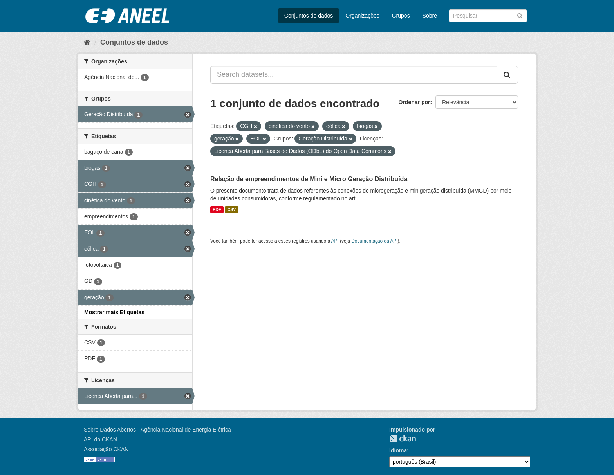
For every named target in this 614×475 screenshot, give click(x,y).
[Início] (87, 42)
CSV (232, 209)
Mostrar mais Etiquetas (114, 312)
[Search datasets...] (353, 75)
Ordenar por (414, 102)
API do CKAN (100, 439)
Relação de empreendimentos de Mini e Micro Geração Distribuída (308, 179)
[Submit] (519, 15)
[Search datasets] (488, 15)
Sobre (430, 16)
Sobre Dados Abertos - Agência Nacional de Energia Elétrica (157, 429)
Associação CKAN (106, 449)
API (335, 241)
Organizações (362, 16)
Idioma (398, 450)
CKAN (402, 438)
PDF (217, 209)
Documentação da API (374, 241)
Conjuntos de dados (308, 16)
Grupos (401, 16)
